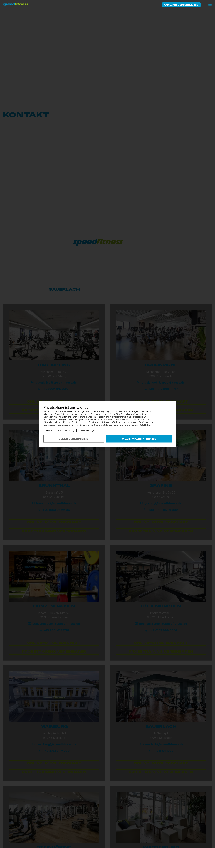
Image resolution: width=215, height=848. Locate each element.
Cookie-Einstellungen (85, 430)
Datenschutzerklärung (64, 430)
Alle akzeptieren (139, 438)
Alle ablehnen (73, 438)
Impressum (48, 430)
